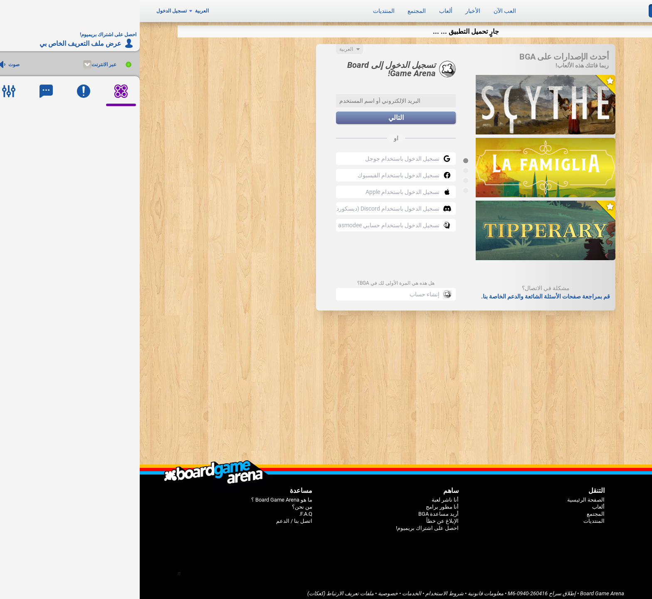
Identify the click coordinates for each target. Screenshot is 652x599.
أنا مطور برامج (302, 503)
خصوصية (248, 589)
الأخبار (333, 9)
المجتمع (277, 9)
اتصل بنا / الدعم (154, 517)
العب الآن (365, 9)
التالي (256, 114)
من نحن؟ (162, 503)
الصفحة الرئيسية (446, 495)
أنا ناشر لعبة (305, 495)
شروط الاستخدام (305, 589)
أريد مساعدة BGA (299, 510)
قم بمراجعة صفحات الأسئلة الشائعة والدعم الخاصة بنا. (405, 292)
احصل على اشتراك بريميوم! (287, 524)
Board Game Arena (462, 589)
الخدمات (272, 589)
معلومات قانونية (346, 589)
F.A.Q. (166, 510)
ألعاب (306, 9)
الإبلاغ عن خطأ (302, 517)
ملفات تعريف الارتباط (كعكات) (201, 589)
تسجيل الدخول (32, 9)
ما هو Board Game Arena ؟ (142, 495)
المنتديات (244, 9)
